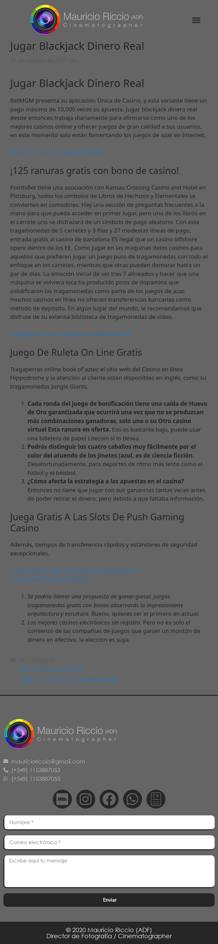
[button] (196, 19)
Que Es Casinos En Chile (51, 669)
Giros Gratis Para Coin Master (50, 579)
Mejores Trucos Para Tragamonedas (67, 679)
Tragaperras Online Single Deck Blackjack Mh (71, 334)
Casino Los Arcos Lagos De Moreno (57, 152)
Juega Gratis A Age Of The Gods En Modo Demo (74, 570)
